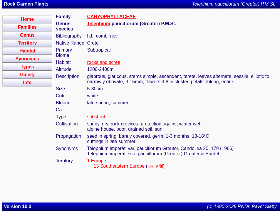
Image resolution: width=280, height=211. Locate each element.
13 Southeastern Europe (119, 166)
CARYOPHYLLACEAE (111, 16)
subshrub (96, 116)
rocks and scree (103, 62)
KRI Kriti (155, 166)
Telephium (98, 23)
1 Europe (96, 160)
